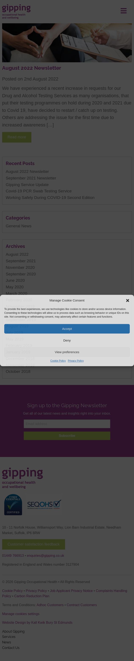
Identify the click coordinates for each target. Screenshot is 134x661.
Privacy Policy (76, 360)
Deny (67, 340)
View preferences (67, 352)
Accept (67, 328)
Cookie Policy (58, 360)
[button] (128, 300)
